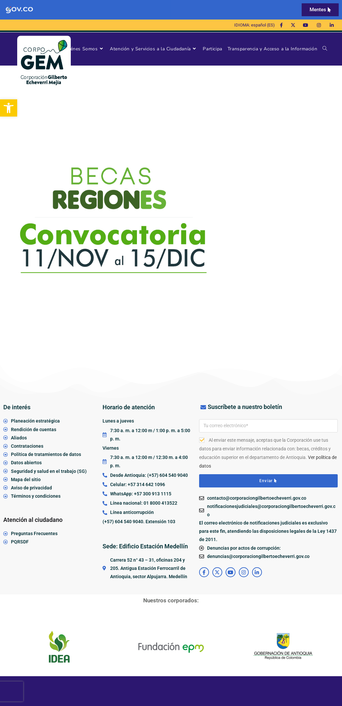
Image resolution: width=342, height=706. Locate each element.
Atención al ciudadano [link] (33, 519)
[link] (8, 108)
